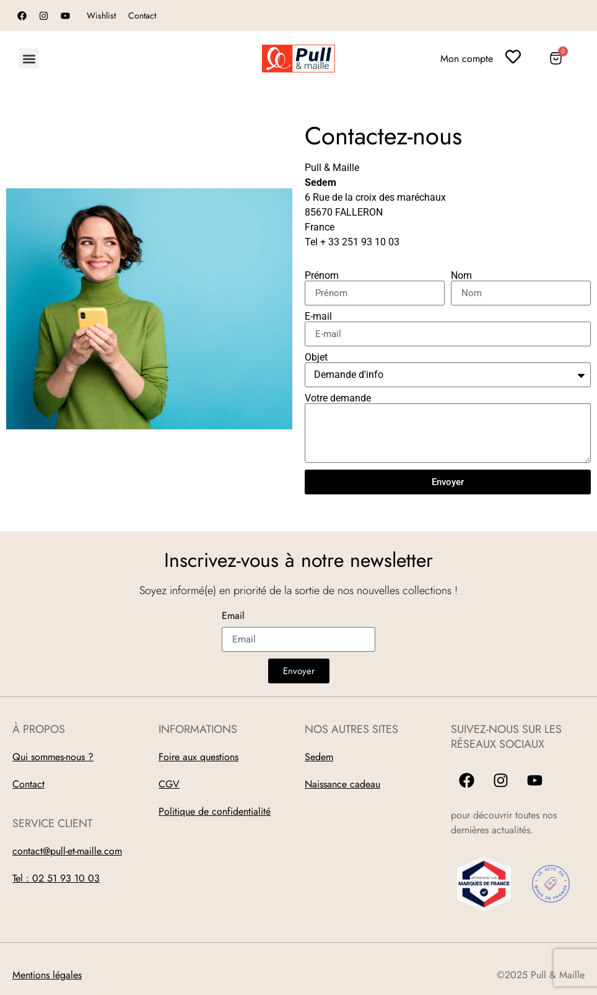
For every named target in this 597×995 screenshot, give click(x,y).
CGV (169, 784)
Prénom (322, 276)
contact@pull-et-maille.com (67, 851)
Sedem (319, 757)
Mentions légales (47, 975)
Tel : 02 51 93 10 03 (56, 878)
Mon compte (466, 58)
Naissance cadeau (342, 784)
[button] (29, 58)
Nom (461, 276)
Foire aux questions (198, 757)
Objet (316, 357)
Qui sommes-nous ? (53, 757)
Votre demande (338, 398)
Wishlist (101, 15)
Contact (142, 15)
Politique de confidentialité (215, 811)
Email (233, 617)
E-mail (318, 317)
